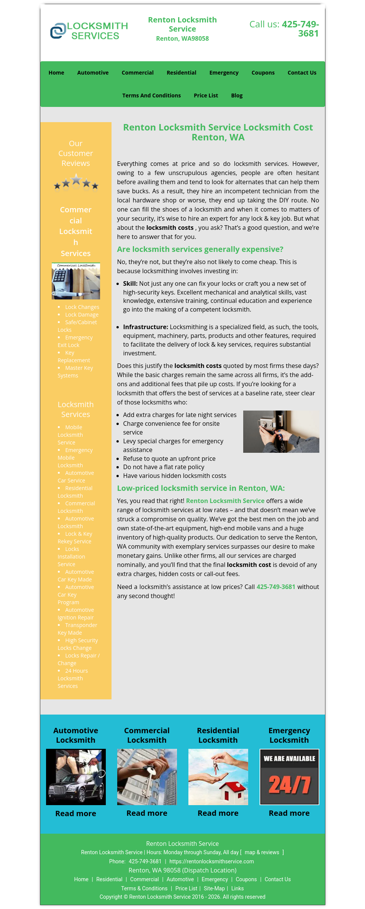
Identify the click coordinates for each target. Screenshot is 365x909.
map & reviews (263, 852)
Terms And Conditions (152, 95)
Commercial (138, 72)
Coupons (263, 72)
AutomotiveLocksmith (75, 735)
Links (237, 888)
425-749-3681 (300, 28)
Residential (181, 72)
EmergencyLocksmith (289, 735)
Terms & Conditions (144, 888)
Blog (236, 95)
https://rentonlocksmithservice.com (211, 861)
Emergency (224, 72)
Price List (206, 95)
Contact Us (302, 72)
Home (56, 72)
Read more (75, 813)
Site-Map (214, 888)
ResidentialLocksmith (218, 735)
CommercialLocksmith (147, 735)
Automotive (93, 72)
